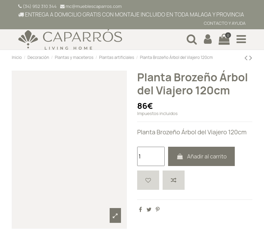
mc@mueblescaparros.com (91, 6)
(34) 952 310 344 (37, 6)
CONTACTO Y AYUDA (224, 23)
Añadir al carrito (201, 156)
